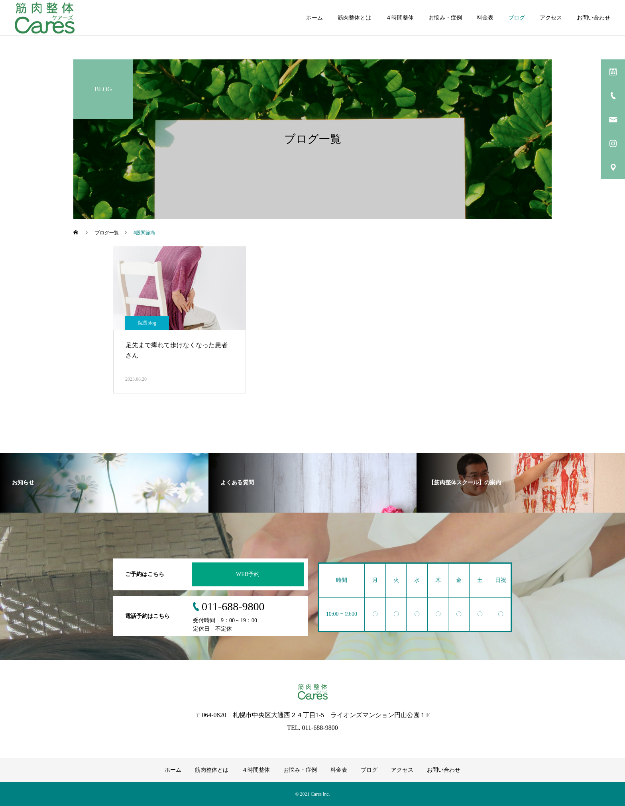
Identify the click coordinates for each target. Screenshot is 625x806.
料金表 (485, 18)
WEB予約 (247, 574)
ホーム (314, 18)
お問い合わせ (593, 18)
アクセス (551, 18)
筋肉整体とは (354, 18)
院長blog (147, 323)
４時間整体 (400, 18)
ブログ (516, 18)
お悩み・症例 (445, 18)
